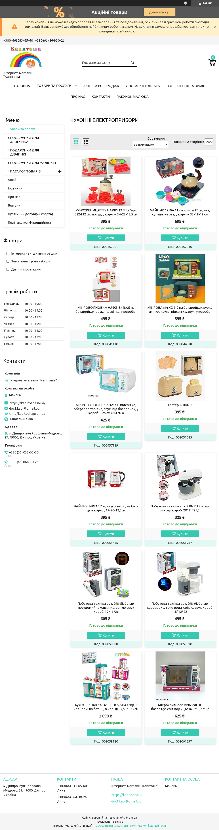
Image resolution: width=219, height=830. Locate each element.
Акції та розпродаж (101, 86)
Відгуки (14, 205)
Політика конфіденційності (30, 222)
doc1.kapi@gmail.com (25, 408)
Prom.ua (131, 817)
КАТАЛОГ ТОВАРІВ (25, 171)
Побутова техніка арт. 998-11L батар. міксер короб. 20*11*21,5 (180, 508)
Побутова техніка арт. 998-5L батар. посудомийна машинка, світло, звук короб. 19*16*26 (106, 607)
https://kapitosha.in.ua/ (27, 403)
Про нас (78, 96)
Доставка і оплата (143, 86)
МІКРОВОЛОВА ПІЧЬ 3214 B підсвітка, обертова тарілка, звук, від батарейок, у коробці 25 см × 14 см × (106, 409)
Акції (12, 180)
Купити (108, 238)
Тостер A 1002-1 (180, 405)
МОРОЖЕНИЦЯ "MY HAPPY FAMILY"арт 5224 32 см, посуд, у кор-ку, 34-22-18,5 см (106, 212)
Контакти (101, 96)
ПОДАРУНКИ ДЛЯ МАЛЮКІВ (33, 163)
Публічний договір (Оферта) (30, 214)
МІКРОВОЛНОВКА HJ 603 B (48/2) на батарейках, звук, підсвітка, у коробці (106, 309)
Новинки (15, 188)
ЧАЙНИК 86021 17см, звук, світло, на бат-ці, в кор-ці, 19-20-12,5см (106, 508)
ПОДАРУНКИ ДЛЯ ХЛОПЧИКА (24, 140)
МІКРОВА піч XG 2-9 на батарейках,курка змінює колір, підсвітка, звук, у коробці (180, 309)
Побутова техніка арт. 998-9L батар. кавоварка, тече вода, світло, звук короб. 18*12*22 (180, 607)
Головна (22, 86)
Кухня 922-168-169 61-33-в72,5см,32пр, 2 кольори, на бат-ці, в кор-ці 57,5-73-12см (106, 707)
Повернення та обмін (185, 86)
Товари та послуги (54, 85)
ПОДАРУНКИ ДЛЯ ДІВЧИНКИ (24, 152)
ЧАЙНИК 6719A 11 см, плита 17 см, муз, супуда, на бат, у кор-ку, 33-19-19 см (180, 212)
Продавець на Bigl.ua (109, 821)
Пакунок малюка (132, 96)
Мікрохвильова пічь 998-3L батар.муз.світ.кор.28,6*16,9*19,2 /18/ (180, 707)
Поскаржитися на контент (111, 825)
